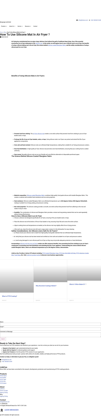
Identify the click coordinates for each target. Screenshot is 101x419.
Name (1, 322)
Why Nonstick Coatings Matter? (46, 286)
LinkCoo (3, 367)
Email (2, 326)
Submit (3, 339)
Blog (5, 32)
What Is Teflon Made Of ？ (78, 284)
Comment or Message (6, 331)
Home (1, 32)
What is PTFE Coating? (9, 296)
